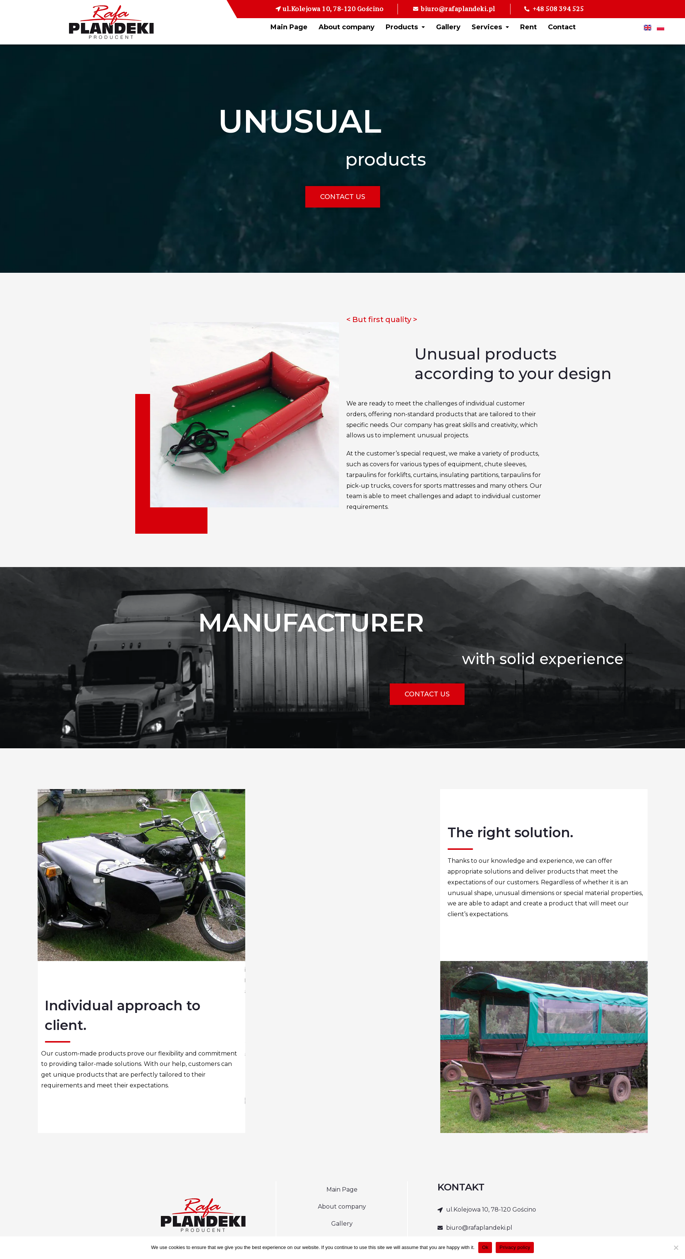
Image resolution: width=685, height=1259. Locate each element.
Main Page (288, 27)
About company (347, 27)
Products (405, 27)
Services (490, 27)
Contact (562, 27)
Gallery (448, 27)
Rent (528, 27)
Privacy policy (514, 1247)
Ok (485, 1247)
